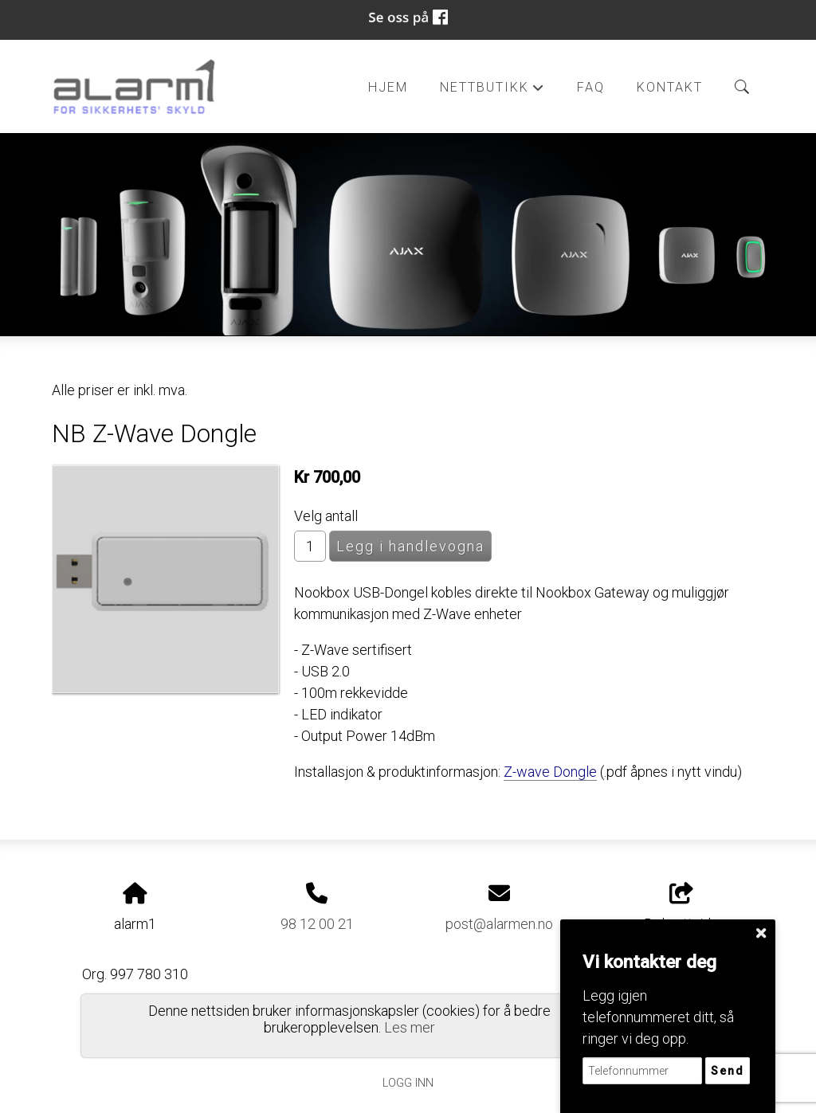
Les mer (409, 1027)
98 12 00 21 (317, 923)
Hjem (388, 87)
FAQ (591, 87)
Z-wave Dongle (550, 771)
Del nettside (681, 907)
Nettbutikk (492, 92)
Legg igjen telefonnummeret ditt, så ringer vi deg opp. (658, 1017)
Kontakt (670, 87)
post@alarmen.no (499, 923)
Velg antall (326, 516)
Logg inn (408, 1083)
